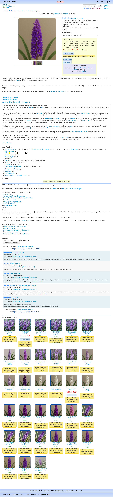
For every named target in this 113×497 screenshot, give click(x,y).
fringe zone (74, 149)
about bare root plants (57, 91)
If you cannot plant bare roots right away (15, 234)
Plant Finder (6, 2)
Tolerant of (8, 160)
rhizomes (72, 119)
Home (97, 2)
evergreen (40, 113)
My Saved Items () (19, 494)
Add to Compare (67, 62)
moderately (48, 119)
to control (54, 189)
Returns (5, 207)
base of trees (85, 113)
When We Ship (7, 194)
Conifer (19, 166)
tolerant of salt (28, 128)
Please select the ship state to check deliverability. (78, 56)
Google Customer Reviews (25, 246)
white (42, 107)
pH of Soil (7, 162)
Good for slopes (9, 173)
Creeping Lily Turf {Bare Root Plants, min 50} (25, 256)
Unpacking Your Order (10, 205)
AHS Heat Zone (9, 151)
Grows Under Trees (10, 166)
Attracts (7, 164)
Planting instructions (9, 228)
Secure (75, 70)
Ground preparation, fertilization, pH (14, 226)
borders (29, 120)
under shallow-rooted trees (78, 132)
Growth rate (8, 155)
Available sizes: (66, 32)
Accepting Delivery (9, 203)
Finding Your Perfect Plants (17, 11)
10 (34, 248)
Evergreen (8, 171)
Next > (38, 248)
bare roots (65, 137)
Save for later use (67, 59)
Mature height (9, 157)
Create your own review (11, 243)
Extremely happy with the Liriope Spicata (23, 285)
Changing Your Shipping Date (12, 202)
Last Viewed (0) (32, 494)
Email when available (68, 53)
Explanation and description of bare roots (16, 230)
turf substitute (72, 120)
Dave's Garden (88, 68)
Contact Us (79, 490)
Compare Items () (44, 494)
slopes (12, 115)
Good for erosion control (12, 170)
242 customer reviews (72, 18)
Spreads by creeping (11, 168)
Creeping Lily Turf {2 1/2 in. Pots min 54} (24, 267)
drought (51, 126)
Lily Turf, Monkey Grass (34, 11)
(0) (108, 2)
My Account (6, 494)
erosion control (35, 115)
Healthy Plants (15, 263)
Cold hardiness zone (11, 149)
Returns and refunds (36, 490)
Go (100, 6)
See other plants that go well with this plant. (16, 102)
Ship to (60, 2)
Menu (102, 2)
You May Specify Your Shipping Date (14, 196)
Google (79, 68)
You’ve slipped (15, 273)
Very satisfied (15, 298)
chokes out (65, 115)
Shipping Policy (59, 490)
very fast (56, 119)
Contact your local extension (40, 149)
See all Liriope (7, 143)
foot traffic (85, 120)
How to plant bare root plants (12, 232)
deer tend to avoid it (42, 128)
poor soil (56, 126)
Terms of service (49, 490)
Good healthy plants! (17, 253)
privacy (84, 71)
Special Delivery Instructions (12, 200)
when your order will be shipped (71, 189)
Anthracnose (26, 220)
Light (6, 153)
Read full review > (38, 282)
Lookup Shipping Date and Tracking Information (17, 198)
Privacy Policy (70, 490)
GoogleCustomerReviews (107, 6)
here (18, 80)
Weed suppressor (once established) (16, 175)
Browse (15, 2)
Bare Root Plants (61, 14)
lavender (31, 107)
